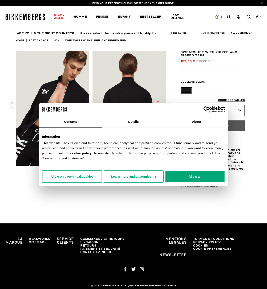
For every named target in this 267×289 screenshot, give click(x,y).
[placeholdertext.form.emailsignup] (227, 255)
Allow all (195, 176)
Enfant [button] (124, 16)
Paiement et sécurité (100, 248)
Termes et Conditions (213, 238)
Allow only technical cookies (71, 176)
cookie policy (81, 153)
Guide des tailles (231, 100)
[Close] (262, 3)
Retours (88, 245)
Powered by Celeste (162, 285)
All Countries (240, 33)
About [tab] (196, 121)
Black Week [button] (59, 17)
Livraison (89, 242)
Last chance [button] (178, 17)
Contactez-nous (95, 252)
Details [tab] (133, 121)
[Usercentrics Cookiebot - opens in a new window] (206, 109)
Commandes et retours (102, 238)
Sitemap (36, 242)
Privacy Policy (207, 242)
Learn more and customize (133, 176)
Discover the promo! (201, 17)
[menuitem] (61, 17)
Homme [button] (80, 16)
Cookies (200, 245)
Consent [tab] (70, 121)
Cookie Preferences (212, 248)
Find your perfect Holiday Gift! (133, 3)
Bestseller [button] (150, 16)
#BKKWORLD (39, 238)
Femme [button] (102, 16)
